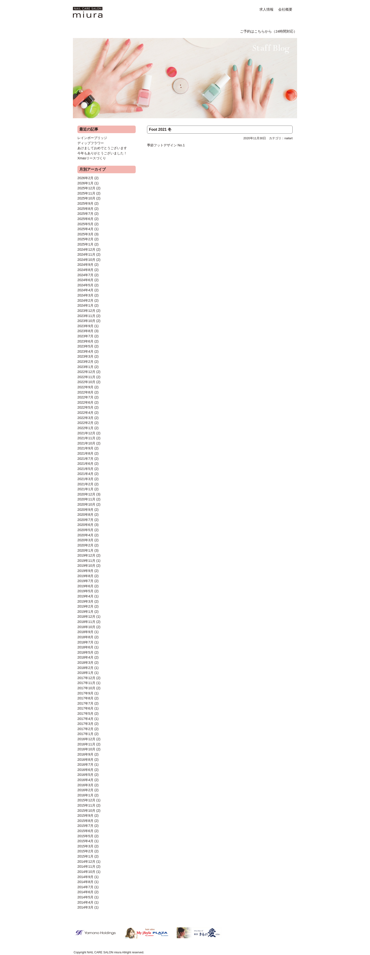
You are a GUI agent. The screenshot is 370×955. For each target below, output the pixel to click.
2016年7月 (85, 764)
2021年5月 (85, 469)
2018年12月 (86, 616)
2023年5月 (85, 346)
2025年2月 (85, 239)
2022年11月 (86, 377)
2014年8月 (85, 882)
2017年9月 (85, 693)
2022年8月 (85, 392)
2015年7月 (85, 826)
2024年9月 (85, 264)
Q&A (176, 31)
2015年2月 (85, 851)
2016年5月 (85, 775)
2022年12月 (86, 372)
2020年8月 (85, 514)
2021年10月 (86, 443)
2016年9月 (85, 754)
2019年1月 (85, 611)
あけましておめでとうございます (102, 148)
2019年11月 (86, 560)
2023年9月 (85, 326)
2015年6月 (85, 831)
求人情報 (266, 9)
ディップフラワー (90, 143)
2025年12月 (86, 188)
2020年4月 (85, 535)
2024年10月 (86, 260)
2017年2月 (85, 729)
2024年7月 (85, 275)
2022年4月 (85, 412)
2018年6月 (85, 647)
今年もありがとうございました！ (102, 153)
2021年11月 (86, 438)
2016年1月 (85, 795)
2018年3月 (85, 662)
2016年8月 (85, 759)
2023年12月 (86, 311)
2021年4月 (85, 474)
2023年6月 (85, 341)
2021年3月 (85, 479)
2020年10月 (86, 504)
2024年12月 (86, 249)
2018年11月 (86, 622)
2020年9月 (85, 509)
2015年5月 (85, 836)
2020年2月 (85, 545)
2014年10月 (86, 872)
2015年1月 (85, 856)
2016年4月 (85, 780)
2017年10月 (86, 688)
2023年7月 (85, 336)
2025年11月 (86, 193)
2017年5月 (85, 713)
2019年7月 (85, 581)
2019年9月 (85, 571)
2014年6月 (85, 892)
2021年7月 (85, 459)
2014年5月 (85, 897)
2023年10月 (86, 321)
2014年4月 (85, 902)
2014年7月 (85, 887)
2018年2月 (85, 668)
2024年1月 (85, 305)
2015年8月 (85, 821)
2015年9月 (85, 815)
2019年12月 (86, 555)
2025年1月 (85, 244)
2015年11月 (86, 805)
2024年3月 (85, 295)
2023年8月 (85, 331)
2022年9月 (85, 387)
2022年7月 (85, 397)
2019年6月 (85, 586)
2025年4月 (85, 229)
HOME (79, 31)
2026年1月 (85, 183)
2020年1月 (85, 550)
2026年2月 (85, 178)
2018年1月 (85, 673)
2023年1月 (85, 367)
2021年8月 (85, 453)
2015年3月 (85, 846)
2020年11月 (86, 499)
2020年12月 (86, 494)
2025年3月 (85, 234)
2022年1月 (85, 428)
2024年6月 (85, 280)
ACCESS (198, 31)
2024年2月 (85, 300)
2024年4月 (85, 290)
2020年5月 (85, 530)
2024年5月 (85, 285)
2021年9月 (85, 448)
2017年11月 (86, 683)
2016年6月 (85, 770)
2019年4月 (85, 596)
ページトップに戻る (246, 937)
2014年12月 (86, 861)
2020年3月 (85, 540)
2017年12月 (86, 678)
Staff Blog (268, 19)
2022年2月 (85, 423)
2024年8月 (85, 270)
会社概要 (285, 9)
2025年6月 (85, 219)
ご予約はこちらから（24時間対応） (268, 31)
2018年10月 (86, 627)
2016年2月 (85, 790)
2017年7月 (85, 703)
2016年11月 (86, 744)
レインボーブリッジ (92, 138)
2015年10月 (86, 810)
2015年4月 (85, 841)
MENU (100, 31)
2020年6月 (85, 525)
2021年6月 (85, 463)
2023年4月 (85, 351)
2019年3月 (85, 601)
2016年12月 (86, 739)
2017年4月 (85, 719)
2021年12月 (86, 433)
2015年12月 (86, 800)
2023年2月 (85, 361)
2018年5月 (85, 652)
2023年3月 (85, 356)
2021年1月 (85, 489)
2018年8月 (85, 637)
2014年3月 (85, 907)
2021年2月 (85, 484)
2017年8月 (85, 698)
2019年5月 (85, 591)
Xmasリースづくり (91, 158)
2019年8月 (85, 576)
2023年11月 (86, 316)
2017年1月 (85, 734)
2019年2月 (85, 606)
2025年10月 (86, 198)
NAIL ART (126, 31)
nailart (288, 138)
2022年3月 (85, 418)
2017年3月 (85, 724)
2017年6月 (85, 708)
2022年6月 (85, 402)
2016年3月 (85, 785)
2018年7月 (85, 642)
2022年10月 (86, 382)
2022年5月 (85, 407)
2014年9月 (85, 877)
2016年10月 (86, 749)
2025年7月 (85, 214)
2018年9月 (85, 632)
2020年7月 (85, 520)
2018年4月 (85, 657)
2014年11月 (86, 866)
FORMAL (154, 31)
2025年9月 (85, 203)
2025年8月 (85, 209)
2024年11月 (86, 254)
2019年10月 (86, 565)
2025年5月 (85, 224)
